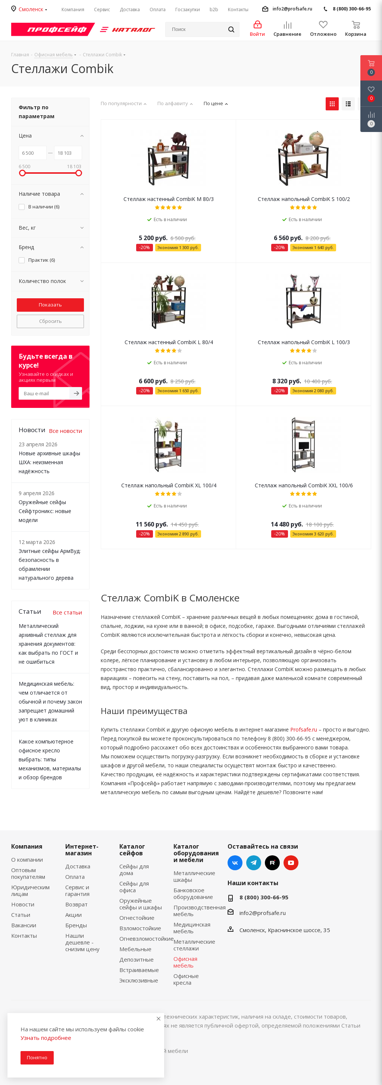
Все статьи (67, 612)
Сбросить (50, 321)
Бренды (76, 925)
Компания (27, 846)
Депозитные (136, 959)
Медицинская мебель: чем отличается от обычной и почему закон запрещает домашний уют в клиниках (50, 701)
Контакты (24, 935)
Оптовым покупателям (28, 873)
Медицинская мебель (191, 928)
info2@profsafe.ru (292, 9)
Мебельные (135, 949)
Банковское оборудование (193, 893)
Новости (22, 904)
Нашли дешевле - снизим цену (82, 942)
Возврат (76, 904)
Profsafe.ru (303, 729)
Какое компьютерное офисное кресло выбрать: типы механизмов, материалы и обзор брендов (50, 759)
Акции (73, 914)
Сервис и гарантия (77, 890)
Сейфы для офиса (134, 887)
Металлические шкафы (194, 876)
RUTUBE (272, 862)
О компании (27, 859)
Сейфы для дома (134, 869)
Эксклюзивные (138, 980)
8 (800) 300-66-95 (352, 9)
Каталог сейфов (132, 849)
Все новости (65, 430)
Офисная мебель (185, 962)
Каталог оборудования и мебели (196, 853)
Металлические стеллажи (194, 945)
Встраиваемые (139, 970)
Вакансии (23, 925)
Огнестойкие (136, 917)
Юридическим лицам (30, 890)
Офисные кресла (186, 979)
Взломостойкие (140, 928)
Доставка (77, 866)
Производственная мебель (199, 910)
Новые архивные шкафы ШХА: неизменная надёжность (49, 462)
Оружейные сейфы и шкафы (140, 904)
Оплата (75, 876)
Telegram (253, 862)
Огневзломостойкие (146, 938)
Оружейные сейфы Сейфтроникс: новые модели (45, 511)
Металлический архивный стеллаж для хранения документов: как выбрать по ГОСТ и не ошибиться (48, 643)
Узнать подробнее (46, 1037)
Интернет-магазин (81, 849)
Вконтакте (235, 862)
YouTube (291, 862)
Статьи (20, 914)
